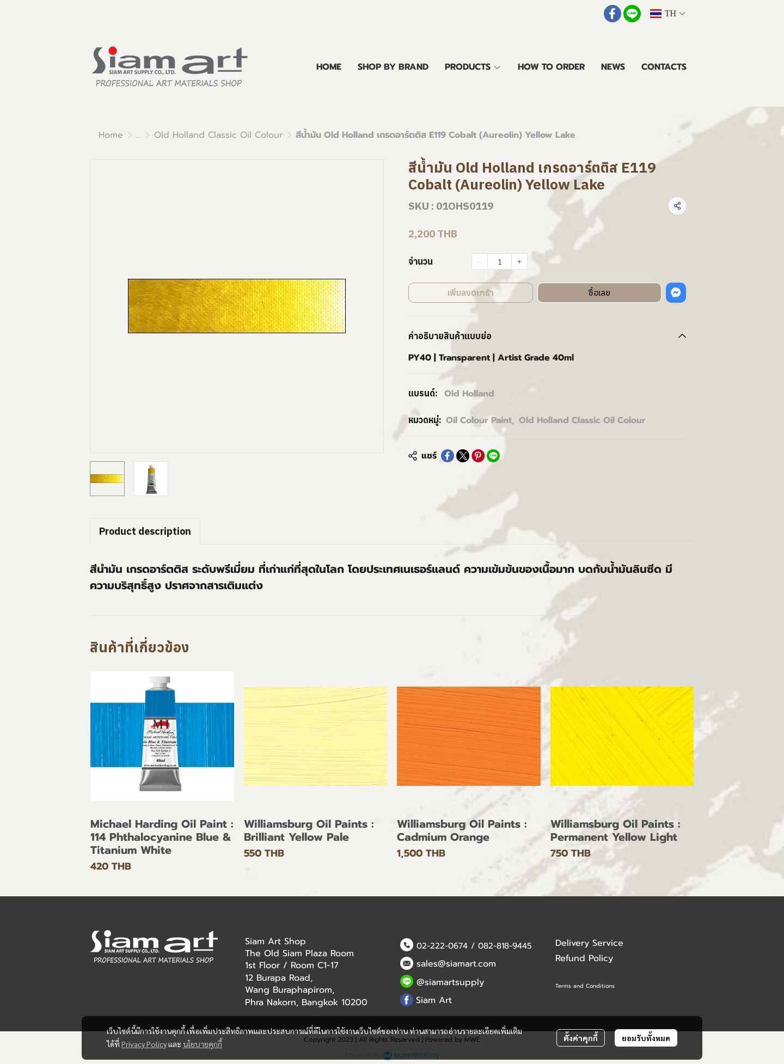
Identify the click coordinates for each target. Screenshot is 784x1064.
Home (111, 135)
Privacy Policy (144, 1044)
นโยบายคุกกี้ (202, 1044)
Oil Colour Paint (480, 420)
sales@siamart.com (456, 963)
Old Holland (469, 393)
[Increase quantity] (519, 261)
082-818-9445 (505, 946)
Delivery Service (589, 943)
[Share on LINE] (493, 455)
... (138, 135)
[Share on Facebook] (447, 455)
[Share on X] (462, 455)
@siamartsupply (450, 982)
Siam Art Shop (275, 941)
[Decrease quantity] (479, 261)
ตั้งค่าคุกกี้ (581, 1038)
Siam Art (434, 1000)
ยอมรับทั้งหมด (646, 1038)
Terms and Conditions (585, 986)
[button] (667, 13)
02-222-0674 (442, 946)
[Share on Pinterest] (478, 455)
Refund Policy (584, 958)
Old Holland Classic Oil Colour (218, 135)
